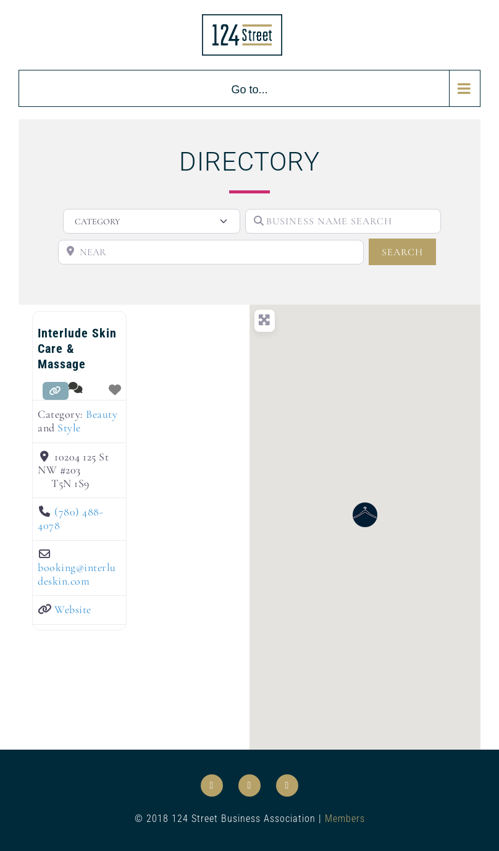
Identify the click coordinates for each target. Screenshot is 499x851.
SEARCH (409, 251)
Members (345, 818)
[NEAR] (211, 252)
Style (69, 427)
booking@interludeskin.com (77, 574)
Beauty (101, 414)
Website (72, 609)
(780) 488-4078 (70, 518)
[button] (365, 514)
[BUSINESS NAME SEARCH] (343, 221)
